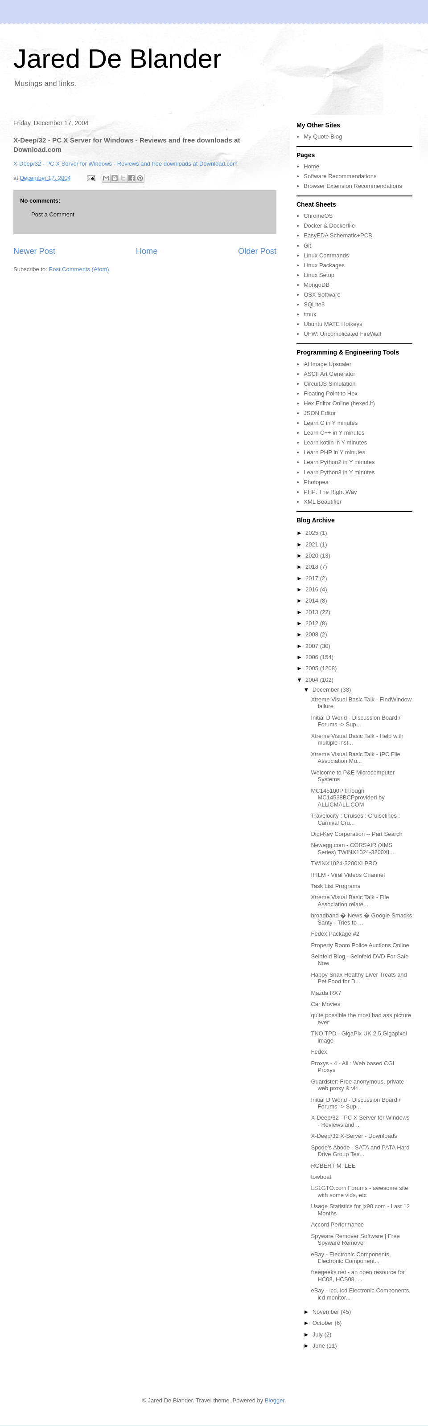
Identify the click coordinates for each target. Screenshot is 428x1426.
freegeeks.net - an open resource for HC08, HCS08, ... (357, 1276)
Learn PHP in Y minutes (334, 452)
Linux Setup (319, 275)
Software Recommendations (340, 176)
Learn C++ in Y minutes (334, 432)
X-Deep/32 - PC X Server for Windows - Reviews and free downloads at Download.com (125, 163)
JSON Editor (320, 413)
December (327, 689)
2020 (312, 555)
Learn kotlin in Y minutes (335, 442)
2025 (312, 533)
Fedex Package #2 (335, 933)
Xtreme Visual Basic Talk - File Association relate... (350, 901)
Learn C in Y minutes (331, 423)
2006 (312, 657)
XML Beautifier (323, 501)
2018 (312, 566)
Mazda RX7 (326, 993)
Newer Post (34, 251)
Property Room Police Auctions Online (360, 945)
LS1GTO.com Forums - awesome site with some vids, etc (359, 1191)
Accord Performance (337, 1224)
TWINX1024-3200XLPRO (344, 863)
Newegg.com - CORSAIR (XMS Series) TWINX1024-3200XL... (353, 849)
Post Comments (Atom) (79, 269)
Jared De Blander (117, 58)
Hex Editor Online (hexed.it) (339, 403)
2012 (312, 623)
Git (307, 245)
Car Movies (325, 1004)
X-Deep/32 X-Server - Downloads (354, 1136)
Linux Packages (324, 265)
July (319, 1334)
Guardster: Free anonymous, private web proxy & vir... (357, 1085)
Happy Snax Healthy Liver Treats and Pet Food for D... (359, 978)
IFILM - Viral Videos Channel (348, 875)
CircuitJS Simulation (329, 383)
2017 (312, 578)
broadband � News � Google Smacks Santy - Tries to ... (361, 919)
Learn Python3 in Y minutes (339, 472)
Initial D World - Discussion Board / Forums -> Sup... (355, 721)
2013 (312, 612)
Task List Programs (335, 886)
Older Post (257, 251)
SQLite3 (314, 304)
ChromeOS (318, 215)
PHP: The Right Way (330, 492)
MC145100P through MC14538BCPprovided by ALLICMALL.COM (347, 797)
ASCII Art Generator (329, 374)
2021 (312, 544)
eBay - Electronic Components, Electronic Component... (351, 1258)
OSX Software (322, 294)
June (320, 1345)
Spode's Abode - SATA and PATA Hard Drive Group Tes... (360, 1151)
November (327, 1311)
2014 (312, 600)
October (324, 1323)
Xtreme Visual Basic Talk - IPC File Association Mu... (355, 758)
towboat (321, 1176)
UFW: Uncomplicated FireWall (342, 333)
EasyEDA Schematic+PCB (338, 235)
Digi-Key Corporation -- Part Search (356, 834)
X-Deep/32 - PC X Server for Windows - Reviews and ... (360, 1121)
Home (147, 251)
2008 (312, 634)
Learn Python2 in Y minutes (339, 462)
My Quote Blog (323, 136)
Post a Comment (52, 214)
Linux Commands (326, 255)
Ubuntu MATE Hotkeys (333, 324)
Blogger (274, 1400)
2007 (312, 646)
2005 (312, 668)
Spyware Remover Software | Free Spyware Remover (355, 1240)
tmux (310, 314)
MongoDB (316, 284)
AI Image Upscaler (327, 364)
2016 (312, 589)
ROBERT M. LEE (333, 1165)
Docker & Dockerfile (329, 225)
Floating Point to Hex (331, 393)
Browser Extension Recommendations (353, 186)
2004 (312, 679)
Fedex (319, 1051)
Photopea (316, 482)
